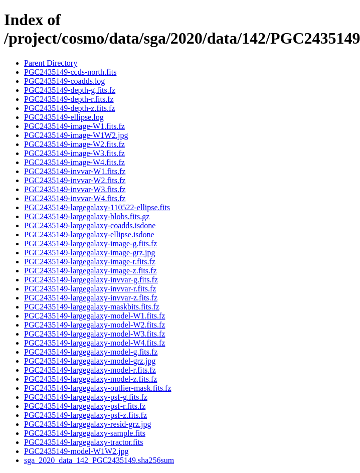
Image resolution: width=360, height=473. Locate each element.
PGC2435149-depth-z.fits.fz (69, 108)
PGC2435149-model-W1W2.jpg (76, 451)
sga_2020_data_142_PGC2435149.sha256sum (99, 460)
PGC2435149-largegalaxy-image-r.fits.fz (89, 261)
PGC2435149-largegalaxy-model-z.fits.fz (90, 379)
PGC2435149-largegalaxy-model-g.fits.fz (90, 352)
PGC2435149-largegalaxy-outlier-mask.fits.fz (97, 388)
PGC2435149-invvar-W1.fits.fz (74, 171)
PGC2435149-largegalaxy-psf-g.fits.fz (85, 397)
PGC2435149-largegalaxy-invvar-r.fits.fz (90, 288)
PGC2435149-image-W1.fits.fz (74, 126)
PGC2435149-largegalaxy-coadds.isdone (89, 225)
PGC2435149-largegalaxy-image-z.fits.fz (90, 270)
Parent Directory (50, 63)
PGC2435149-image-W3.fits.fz (74, 153)
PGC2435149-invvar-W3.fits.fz (74, 189)
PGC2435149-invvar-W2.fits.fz (74, 180)
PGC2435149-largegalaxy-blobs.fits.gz (86, 216)
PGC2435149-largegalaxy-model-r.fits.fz (90, 370)
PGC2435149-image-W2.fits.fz (74, 144)
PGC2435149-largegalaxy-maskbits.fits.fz (91, 306)
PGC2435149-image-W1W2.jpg (76, 135)
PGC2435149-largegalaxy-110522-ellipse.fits (97, 207)
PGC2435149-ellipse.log (64, 117)
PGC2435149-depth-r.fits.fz (69, 99)
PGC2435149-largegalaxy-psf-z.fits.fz (85, 415)
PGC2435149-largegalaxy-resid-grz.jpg (87, 424)
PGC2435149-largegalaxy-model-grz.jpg (89, 361)
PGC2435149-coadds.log (64, 81)
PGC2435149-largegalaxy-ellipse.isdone (89, 234)
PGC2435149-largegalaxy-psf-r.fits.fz (84, 406)
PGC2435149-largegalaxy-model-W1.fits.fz (94, 315)
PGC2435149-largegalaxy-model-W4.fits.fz (94, 343)
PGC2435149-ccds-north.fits (70, 72)
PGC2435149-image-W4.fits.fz (74, 162)
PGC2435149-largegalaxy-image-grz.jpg (89, 252)
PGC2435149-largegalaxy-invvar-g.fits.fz (91, 279)
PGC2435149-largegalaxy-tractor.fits (83, 442)
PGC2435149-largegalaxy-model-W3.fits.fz (94, 334)
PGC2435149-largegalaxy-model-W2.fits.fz (94, 325)
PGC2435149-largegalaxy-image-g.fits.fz (90, 243)
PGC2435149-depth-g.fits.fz (69, 90)
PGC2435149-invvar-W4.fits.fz (74, 198)
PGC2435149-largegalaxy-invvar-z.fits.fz (90, 297)
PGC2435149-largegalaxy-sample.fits (84, 433)
